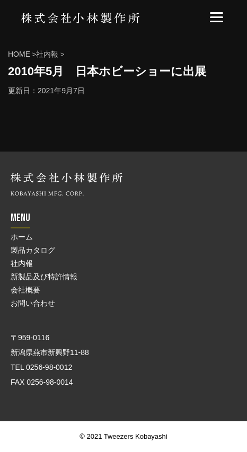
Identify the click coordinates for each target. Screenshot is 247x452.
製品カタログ (33, 250)
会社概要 (25, 290)
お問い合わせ (33, 303)
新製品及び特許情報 (44, 276)
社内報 (22, 263)
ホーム (22, 237)
